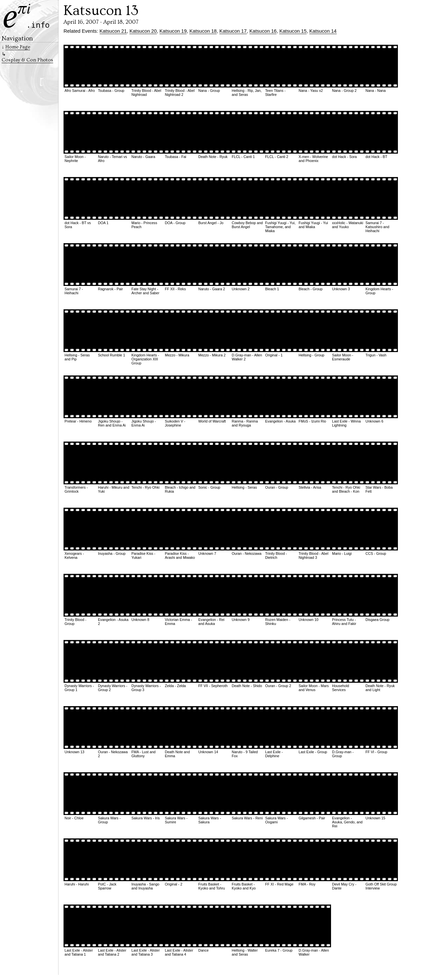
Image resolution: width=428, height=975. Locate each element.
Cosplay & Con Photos (27, 60)
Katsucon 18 (202, 31)
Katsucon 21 (113, 31)
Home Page (17, 47)
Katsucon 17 (232, 31)
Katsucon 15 (292, 31)
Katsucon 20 (142, 31)
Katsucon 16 (263, 31)
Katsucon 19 (173, 31)
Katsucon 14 (322, 31)
